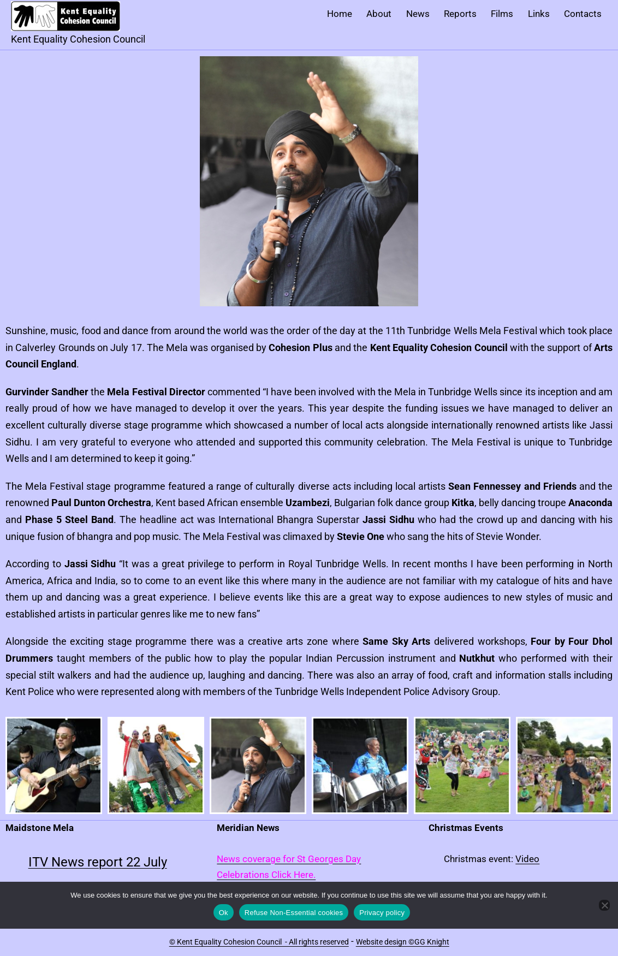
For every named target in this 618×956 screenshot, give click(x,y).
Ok (223, 913)
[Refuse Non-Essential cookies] (604, 905)
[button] (53, 765)
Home (339, 13)
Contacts (583, 13)
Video (527, 858)
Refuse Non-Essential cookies (294, 913)
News (418, 13)
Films (502, 13)
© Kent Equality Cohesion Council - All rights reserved (259, 941)
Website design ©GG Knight (402, 941)
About (378, 13)
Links (539, 13)
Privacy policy (382, 913)
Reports (460, 13)
